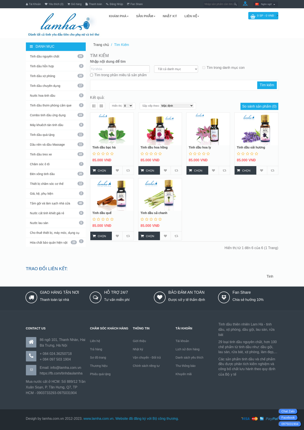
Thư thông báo (186, 366)
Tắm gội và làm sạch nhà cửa (57, 203)
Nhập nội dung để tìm (108, 61)
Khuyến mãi (184, 374)
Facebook (288, 417)
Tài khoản (182, 341)
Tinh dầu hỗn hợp (57, 66)
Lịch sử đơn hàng (188, 349)
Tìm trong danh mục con (223, 67)
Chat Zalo (288, 411)
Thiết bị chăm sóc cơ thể (57, 183)
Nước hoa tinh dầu (57, 95)
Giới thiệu (139, 341)
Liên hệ (95, 341)
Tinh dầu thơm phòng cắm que (57, 105)
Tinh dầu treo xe (57, 154)
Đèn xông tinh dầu (57, 174)
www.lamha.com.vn (99, 418)
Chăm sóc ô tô (57, 164)
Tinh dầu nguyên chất (57, 56)
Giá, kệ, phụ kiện (57, 193)
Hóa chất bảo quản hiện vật (53, 242)
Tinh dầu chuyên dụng (57, 86)
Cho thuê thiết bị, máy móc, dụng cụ (57, 234)
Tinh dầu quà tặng (57, 135)
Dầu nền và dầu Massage (57, 144)
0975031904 (289, 424)
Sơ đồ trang (98, 357)
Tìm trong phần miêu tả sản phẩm (118, 75)
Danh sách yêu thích (189, 357)
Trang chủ (101, 45)
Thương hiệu (98, 366)
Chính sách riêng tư (146, 366)
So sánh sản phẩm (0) (259, 106)
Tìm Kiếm (121, 45)
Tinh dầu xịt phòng (57, 76)
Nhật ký (138, 349)
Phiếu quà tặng (100, 374)
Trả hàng (96, 349)
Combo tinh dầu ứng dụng (57, 115)
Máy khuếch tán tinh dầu (57, 125)
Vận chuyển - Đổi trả (147, 357)
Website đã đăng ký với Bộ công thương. (147, 418)
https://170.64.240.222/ (255, 374)
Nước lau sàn (57, 223)
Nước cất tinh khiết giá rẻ (57, 213)
